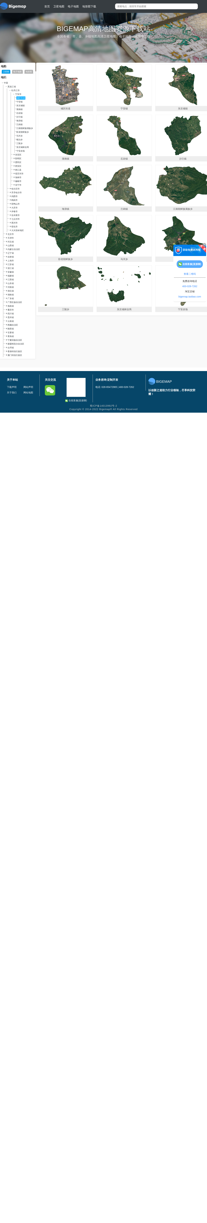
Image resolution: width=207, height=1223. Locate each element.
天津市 (11, 238)
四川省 (11, 313)
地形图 (29, 71)
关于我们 (12, 392)
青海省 (11, 336)
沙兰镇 (19, 117)
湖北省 (11, 291)
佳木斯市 (15, 215)
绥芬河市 (19, 173)
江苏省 (11, 264)
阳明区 (18, 158)
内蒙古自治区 (14, 249)
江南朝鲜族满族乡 (24, 128)
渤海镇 (19, 109)
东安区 (18, 155)
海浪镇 (19, 120)
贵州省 (11, 317)
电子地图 (73, 6)
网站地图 (28, 392)
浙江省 (11, 268)
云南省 (11, 321)
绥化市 (14, 226)
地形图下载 (89, 6)
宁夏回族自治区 (15, 340)
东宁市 (18, 185)
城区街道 (21, 98)
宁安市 (18, 94)
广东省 (11, 298)
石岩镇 (19, 113)
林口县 (18, 170)
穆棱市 (18, 181)
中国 (6, 83)
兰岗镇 (19, 124)
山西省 (11, 245)
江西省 (11, 279)
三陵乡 (19, 143)
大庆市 (14, 207)
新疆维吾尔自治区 (16, 344)
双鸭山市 (15, 204)
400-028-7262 (189, 286)
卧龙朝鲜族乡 (22, 132)
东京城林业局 (22, 147)
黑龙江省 (12, 86)
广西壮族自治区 (15, 302)
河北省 (11, 242)
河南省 (11, 287)
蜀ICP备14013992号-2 (103, 405)
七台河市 (15, 219)
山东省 (11, 283)
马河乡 (19, 136)
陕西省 (11, 329)
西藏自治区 (13, 325)
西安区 (18, 166)
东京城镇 (20, 105)
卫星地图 (58, 6)
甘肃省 (11, 332)
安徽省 (11, 272)
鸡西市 (14, 196)
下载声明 (12, 387)
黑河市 (14, 223)
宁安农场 (20, 151)
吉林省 (11, 257)
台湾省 (11, 347)
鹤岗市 (14, 200)
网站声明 (28, 387)
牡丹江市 (15, 90)
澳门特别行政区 (15, 355)
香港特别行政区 (15, 351)
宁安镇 (19, 102)
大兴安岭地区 (17, 230)
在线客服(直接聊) (76, 400)
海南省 (11, 306)
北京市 (11, 234)
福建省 (11, 276)
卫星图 (6, 71)
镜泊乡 (19, 139)
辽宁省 (11, 253)
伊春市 (14, 211)
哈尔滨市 (15, 189)
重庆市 (11, 310)
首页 (47, 6)
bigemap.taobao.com (190, 296)
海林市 (18, 177)
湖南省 (11, 294)
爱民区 (18, 162)
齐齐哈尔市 (16, 192)
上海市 (11, 260)
